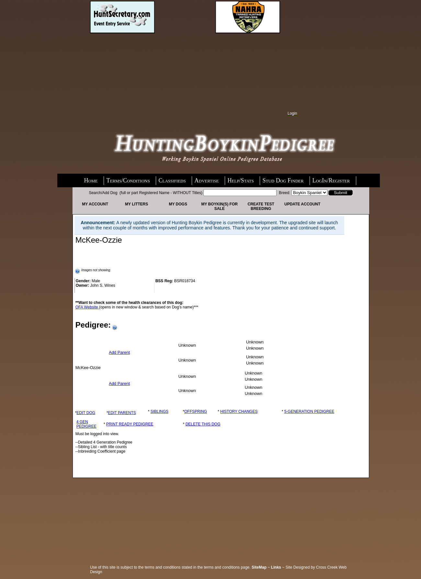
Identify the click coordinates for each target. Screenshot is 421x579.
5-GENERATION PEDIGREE (309, 411)
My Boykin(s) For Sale (219, 206)
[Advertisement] (134, 75)
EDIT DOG (85, 413)
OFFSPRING (195, 411)
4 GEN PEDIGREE (86, 424)
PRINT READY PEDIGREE (130, 424)
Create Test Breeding (260, 206)
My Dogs (178, 204)
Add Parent (119, 352)
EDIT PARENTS (122, 413)
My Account (95, 204)
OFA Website (87, 307)
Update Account (302, 204)
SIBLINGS (159, 411)
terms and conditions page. (227, 567)
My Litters (136, 204)
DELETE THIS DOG (203, 424)
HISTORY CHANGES (238, 411)
